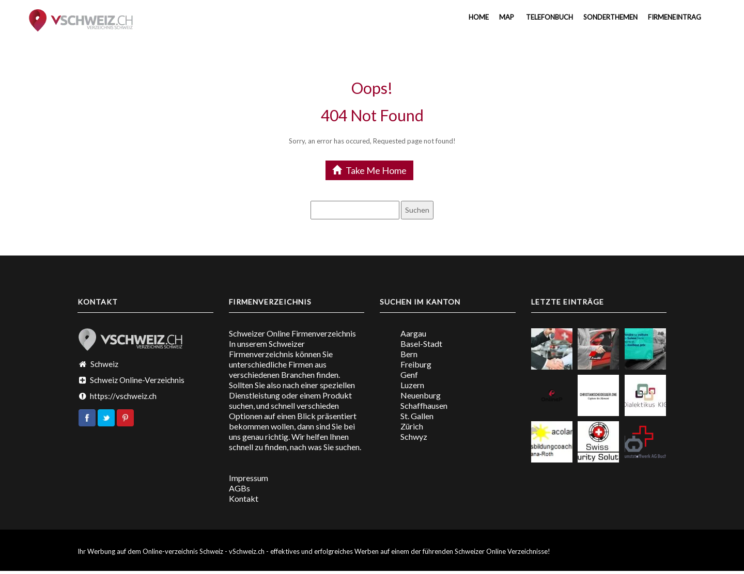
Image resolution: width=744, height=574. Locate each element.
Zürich (411, 426)
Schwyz (413, 436)
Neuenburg (420, 395)
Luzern (412, 385)
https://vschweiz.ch (123, 396)
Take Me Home (369, 170)
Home (478, 17)
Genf (409, 374)
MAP (506, 17)
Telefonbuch (548, 17)
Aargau (413, 333)
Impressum (248, 478)
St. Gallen (416, 416)
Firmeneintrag (674, 17)
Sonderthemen (610, 17)
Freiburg (415, 364)
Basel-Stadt (421, 343)
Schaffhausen (423, 405)
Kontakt (243, 498)
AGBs (239, 488)
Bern (408, 354)
